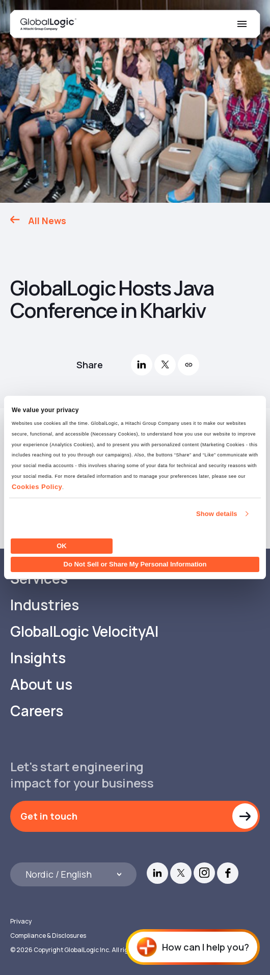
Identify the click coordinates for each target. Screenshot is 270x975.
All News (47, 220)
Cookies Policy (37, 487)
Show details (216, 514)
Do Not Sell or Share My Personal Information (135, 564)
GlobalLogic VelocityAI (84, 631)
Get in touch (48, 816)
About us (41, 684)
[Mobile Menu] (242, 24)
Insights (37, 657)
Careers (36, 710)
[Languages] (73, 874)
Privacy (21, 921)
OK (62, 546)
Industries (44, 604)
